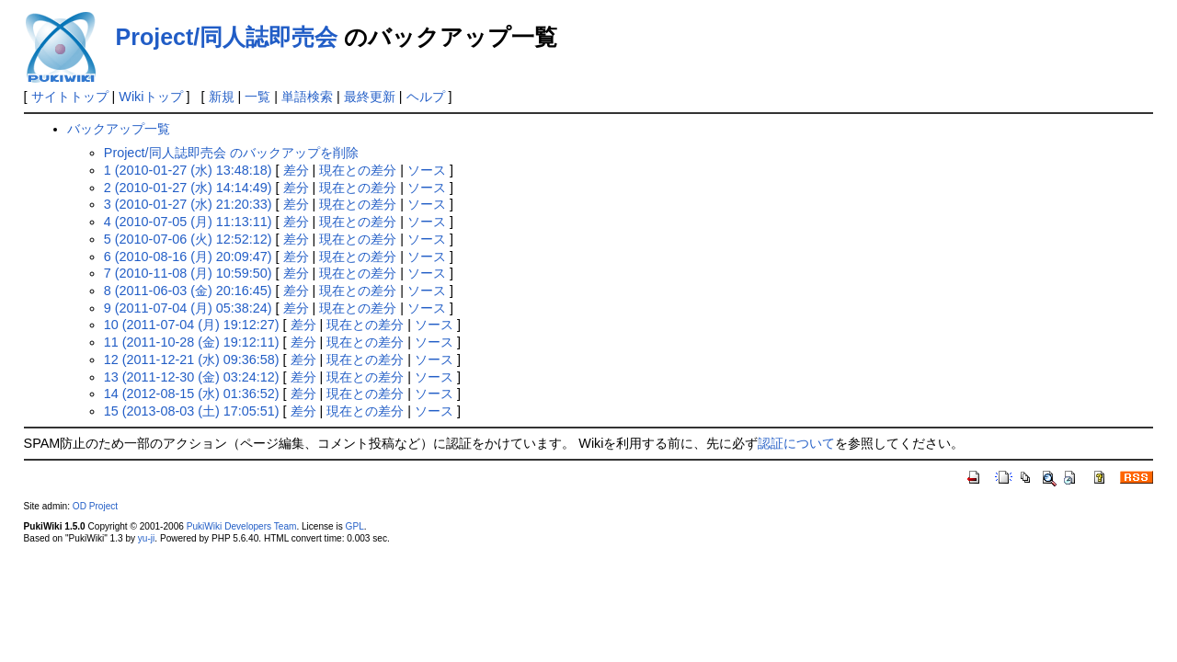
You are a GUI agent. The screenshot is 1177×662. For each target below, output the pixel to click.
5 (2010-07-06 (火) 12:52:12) (188, 239)
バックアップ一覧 (118, 128)
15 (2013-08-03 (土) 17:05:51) (192, 411)
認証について (796, 443)
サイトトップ (70, 96)
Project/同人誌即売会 (227, 37)
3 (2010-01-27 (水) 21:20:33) (188, 204)
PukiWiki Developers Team (242, 526)
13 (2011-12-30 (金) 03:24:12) (192, 377)
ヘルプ (425, 96)
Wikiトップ (150, 96)
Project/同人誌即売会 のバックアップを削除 (231, 152)
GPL (355, 526)
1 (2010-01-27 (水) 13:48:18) (188, 170)
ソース (426, 170)
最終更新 (369, 96)
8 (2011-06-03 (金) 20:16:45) (188, 290)
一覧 (257, 96)
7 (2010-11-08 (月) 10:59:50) (188, 273)
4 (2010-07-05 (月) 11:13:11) (188, 221)
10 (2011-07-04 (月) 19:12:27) (192, 324)
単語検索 (307, 96)
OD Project (95, 506)
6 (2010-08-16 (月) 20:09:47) (188, 256)
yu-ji (146, 538)
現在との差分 (357, 170)
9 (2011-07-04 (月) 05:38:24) (188, 308)
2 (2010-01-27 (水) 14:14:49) (188, 187)
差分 (296, 170)
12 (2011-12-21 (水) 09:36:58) (192, 359)
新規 (221, 96)
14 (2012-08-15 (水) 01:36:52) (192, 393)
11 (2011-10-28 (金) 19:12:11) (192, 342)
